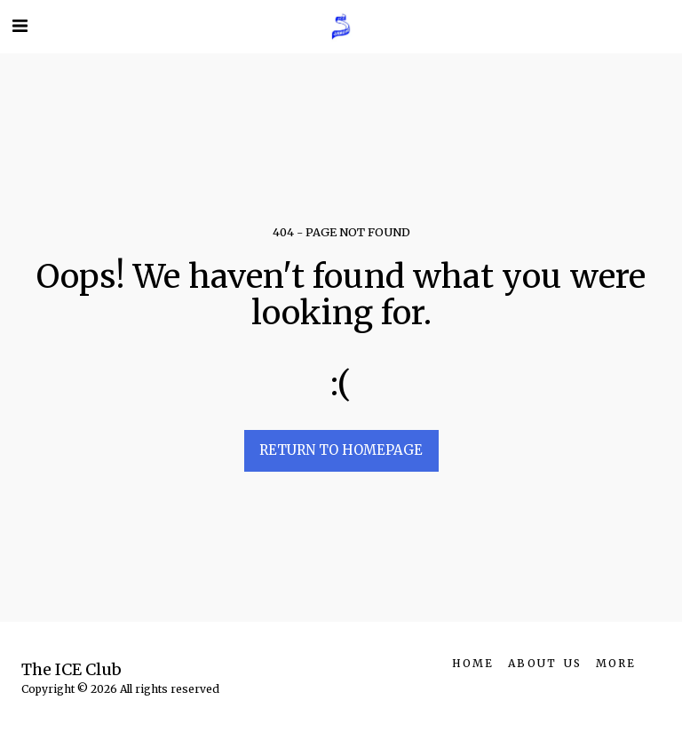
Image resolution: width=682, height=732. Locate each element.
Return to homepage (341, 450)
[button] (19, 25)
